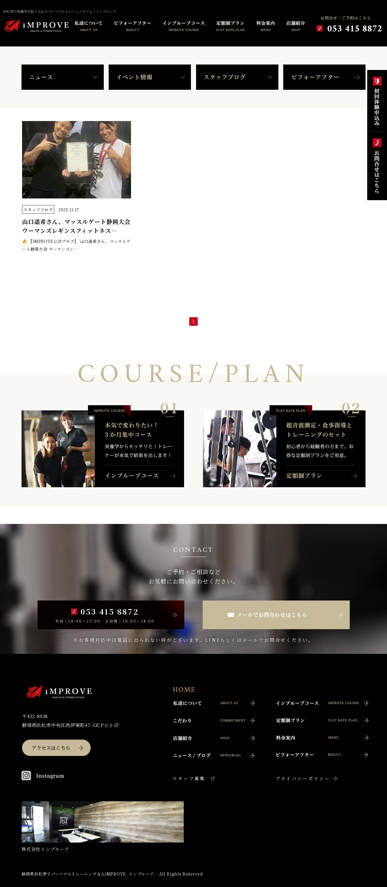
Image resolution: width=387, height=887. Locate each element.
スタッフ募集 (188, 778)
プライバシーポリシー (302, 778)
